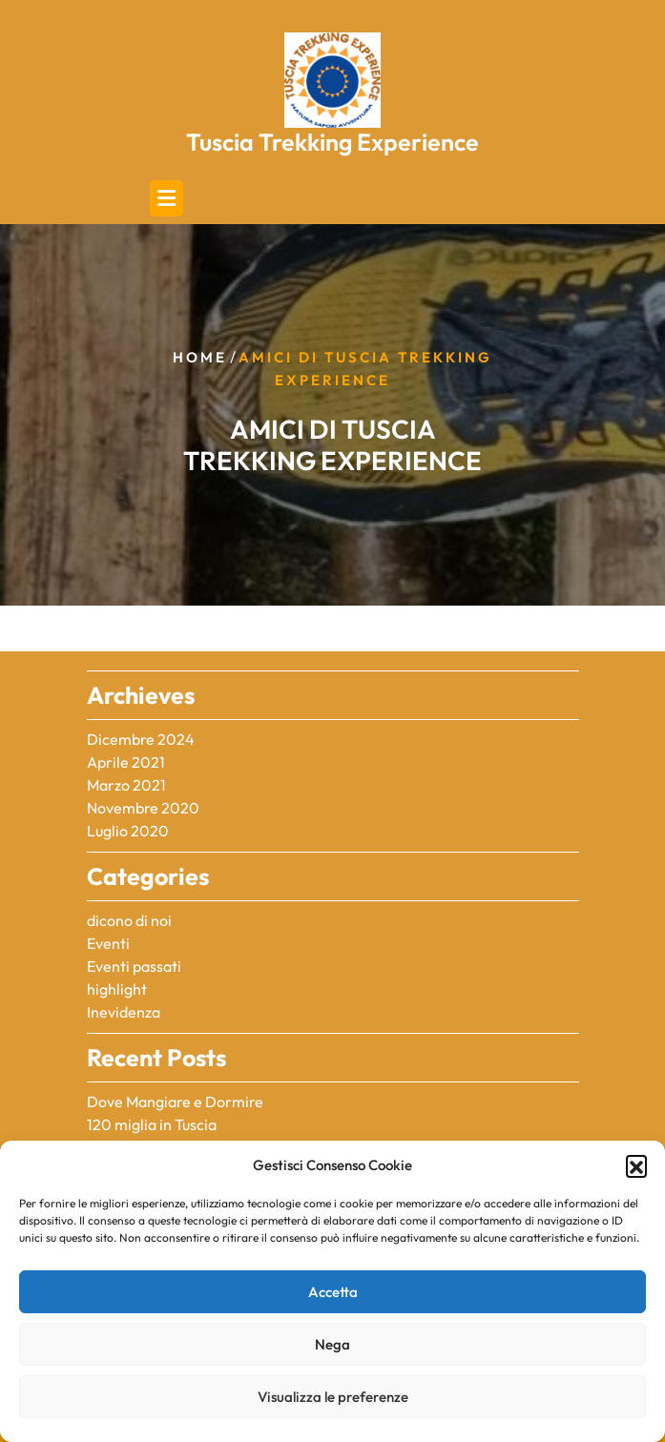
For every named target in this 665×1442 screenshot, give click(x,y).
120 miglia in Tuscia (152, 1124)
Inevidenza (123, 1011)
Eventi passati (134, 966)
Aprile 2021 (126, 762)
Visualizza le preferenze (333, 1397)
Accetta (333, 1292)
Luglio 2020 (128, 830)
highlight (117, 989)
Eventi (108, 943)
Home (200, 357)
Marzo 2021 (126, 784)
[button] (636, 1165)
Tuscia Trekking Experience (332, 142)
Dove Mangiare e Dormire (175, 1101)
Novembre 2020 (143, 807)
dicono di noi (129, 920)
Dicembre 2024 (141, 739)
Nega (332, 1344)
